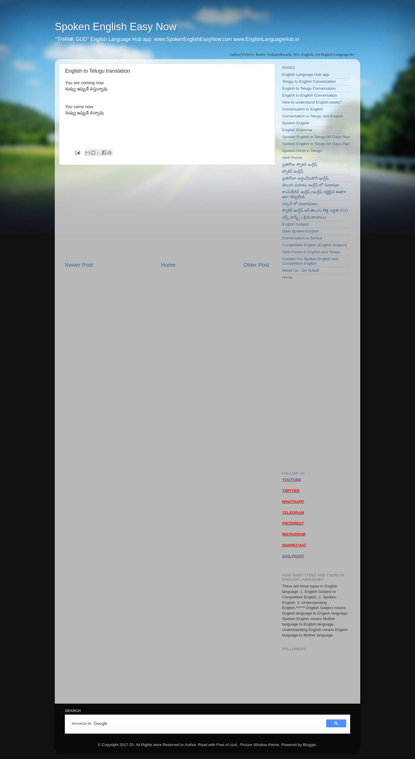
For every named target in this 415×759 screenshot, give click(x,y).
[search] (195, 723)
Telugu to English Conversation (309, 81)
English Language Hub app (305, 74)
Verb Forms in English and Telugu (311, 252)
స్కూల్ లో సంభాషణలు (300, 204)
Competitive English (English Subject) (314, 245)
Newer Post (79, 265)
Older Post (256, 265)
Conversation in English (302, 109)
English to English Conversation (309, 95)
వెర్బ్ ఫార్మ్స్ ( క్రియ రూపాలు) (304, 217)
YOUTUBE (291, 480)
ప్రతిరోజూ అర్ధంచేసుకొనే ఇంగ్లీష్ (305, 178)
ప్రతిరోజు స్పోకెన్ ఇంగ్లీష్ (299, 164)
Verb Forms (292, 157)
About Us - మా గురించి (300, 270)
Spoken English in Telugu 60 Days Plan (316, 144)
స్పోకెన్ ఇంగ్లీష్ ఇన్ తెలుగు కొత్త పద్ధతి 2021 (315, 210)
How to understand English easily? (312, 102)
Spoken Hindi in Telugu (302, 151)
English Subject (295, 224)
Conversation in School (302, 238)
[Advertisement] (167, 213)
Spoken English (295, 123)
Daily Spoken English (300, 231)
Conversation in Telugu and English (312, 116)
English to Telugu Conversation (309, 88)
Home (168, 265)
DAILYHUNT (293, 556)
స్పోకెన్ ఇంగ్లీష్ (292, 171)
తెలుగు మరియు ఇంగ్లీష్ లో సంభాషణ (310, 185)
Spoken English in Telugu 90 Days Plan (316, 137)
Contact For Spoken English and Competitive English (310, 261)
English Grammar (297, 130)
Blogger (309, 745)
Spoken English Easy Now (115, 27)
